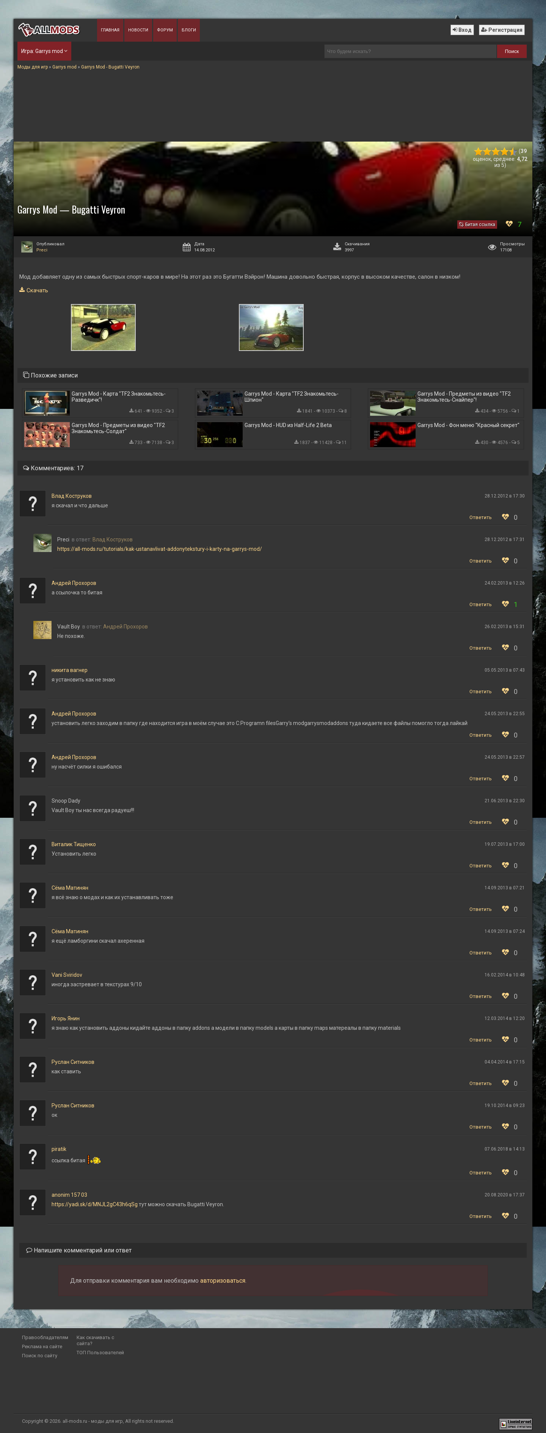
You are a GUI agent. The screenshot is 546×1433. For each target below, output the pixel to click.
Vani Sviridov (67, 975)
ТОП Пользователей (100, 1352)
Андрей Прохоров (74, 583)
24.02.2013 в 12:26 (505, 583)
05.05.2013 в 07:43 (505, 670)
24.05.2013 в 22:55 (505, 713)
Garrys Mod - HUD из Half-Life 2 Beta (288, 425)
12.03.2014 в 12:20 (505, 1018)
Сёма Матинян (70, 888)
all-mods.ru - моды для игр (93, 1421)
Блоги (189, 30)
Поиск (512, 51)
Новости (138, 30)
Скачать (37, 290)
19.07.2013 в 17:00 (505, 844)
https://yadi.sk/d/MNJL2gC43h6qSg (95, 1204)
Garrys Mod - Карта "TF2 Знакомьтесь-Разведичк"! (119, 397)
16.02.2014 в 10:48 (505, 975)
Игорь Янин (66, 1018)
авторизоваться (222, 1280)
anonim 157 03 (69, 1195)
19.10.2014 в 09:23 (505, 1105)
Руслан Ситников (73, 1062)
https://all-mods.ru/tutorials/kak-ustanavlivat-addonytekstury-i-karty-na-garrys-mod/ (159, 549)
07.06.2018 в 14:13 (505, 1149)
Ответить (480, 517)
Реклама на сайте (42, 1346)
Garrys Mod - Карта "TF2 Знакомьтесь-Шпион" (292, 397)
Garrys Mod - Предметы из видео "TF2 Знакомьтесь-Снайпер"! (464, 397)
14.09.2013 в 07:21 (505, 887)
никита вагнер (70, 670)
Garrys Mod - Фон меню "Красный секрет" (468, 425)
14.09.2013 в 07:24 (505, 931)
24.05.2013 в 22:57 (505, 757)
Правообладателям (45, 1337)
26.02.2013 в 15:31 (505, 626)
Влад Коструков (72, 496)
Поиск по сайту (39, 1355)
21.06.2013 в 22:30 (505, 800)
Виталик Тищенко (74, 844)
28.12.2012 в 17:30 (505, 496)
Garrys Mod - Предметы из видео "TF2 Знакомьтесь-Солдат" (118, 428)
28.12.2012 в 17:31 (505, 539)
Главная (110, 30)
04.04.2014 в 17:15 (505, 1062)
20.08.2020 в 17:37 (505, 1195)
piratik (59, 1149)
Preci (41, 250)
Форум (165, 30)
